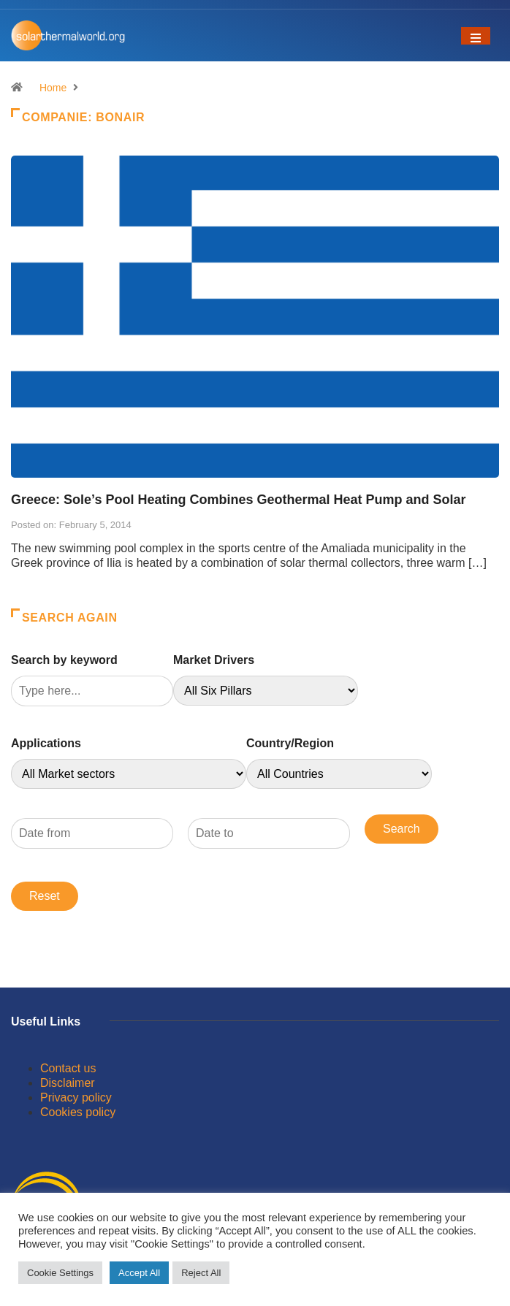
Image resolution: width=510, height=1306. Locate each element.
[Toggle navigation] (475, 35)
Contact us (68, 1068)
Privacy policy (76, 1097)
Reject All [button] (201, 1272)
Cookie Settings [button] (60, 1272)
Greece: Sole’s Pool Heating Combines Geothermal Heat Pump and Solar (238, 499)
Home (52, 87)
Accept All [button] (139, 1272)
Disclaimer (67, 1083)
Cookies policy (77, 1112)
